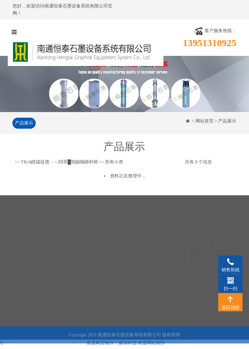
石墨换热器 (69, 223)
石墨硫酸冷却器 (74, 242)
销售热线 (230, 261)
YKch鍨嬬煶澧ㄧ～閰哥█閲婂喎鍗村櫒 (59, 162)
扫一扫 (230, 280)
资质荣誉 (22, 233)
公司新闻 (112, 223)
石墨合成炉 (69, 262)
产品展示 (23, 123)
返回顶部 (230, 299)
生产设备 (22, 242)
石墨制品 (67, 281)
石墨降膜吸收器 (74, 233)
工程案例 (22, 252)
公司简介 (22, 223)
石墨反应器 (69, 271)
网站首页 (205, 121)
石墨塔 (65, 252)
